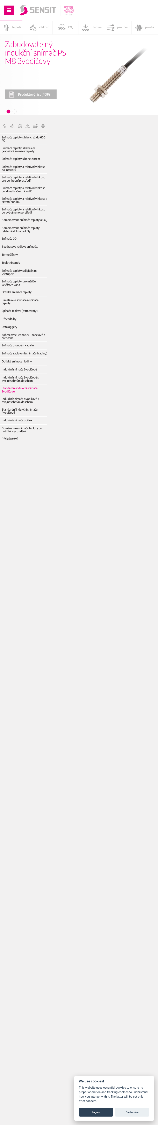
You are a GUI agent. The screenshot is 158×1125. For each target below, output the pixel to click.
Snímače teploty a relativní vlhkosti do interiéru (23, 168)
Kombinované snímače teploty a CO (24, 219)
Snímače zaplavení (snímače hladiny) (24, 353)
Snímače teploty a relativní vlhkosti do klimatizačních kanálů (23, 189)
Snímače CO (9, 238)
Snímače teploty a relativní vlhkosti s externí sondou (24, 200)
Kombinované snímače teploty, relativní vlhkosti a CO (21, 229)
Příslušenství (9, 438)
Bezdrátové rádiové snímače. (20, 246)
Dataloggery (9, 326)
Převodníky (9, 318)
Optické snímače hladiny (17, 361)
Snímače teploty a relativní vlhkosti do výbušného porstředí (23, 211)
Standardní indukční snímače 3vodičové (19, 390)
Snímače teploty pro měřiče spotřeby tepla (19, 283)
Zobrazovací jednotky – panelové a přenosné (23, 336)
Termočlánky (10, 254)
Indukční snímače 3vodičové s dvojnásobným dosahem (20, 379)
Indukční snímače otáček (17, 420)
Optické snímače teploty (17, 292)
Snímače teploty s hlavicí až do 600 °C (23, 139)
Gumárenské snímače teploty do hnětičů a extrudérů (22, 430)
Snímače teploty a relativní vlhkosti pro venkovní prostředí (23, 179)
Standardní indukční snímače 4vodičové (19, 411)
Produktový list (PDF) (29, 94)
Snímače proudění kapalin (18, 345)
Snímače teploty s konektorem (21, 158)
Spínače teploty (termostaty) (20, 310)
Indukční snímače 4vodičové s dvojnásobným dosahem (20, 400)
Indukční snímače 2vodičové (19, 369)
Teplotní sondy (11, 262)
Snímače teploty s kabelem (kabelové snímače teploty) (19, 149)
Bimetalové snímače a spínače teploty (20, 301)
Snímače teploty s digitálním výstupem (19, 272)
